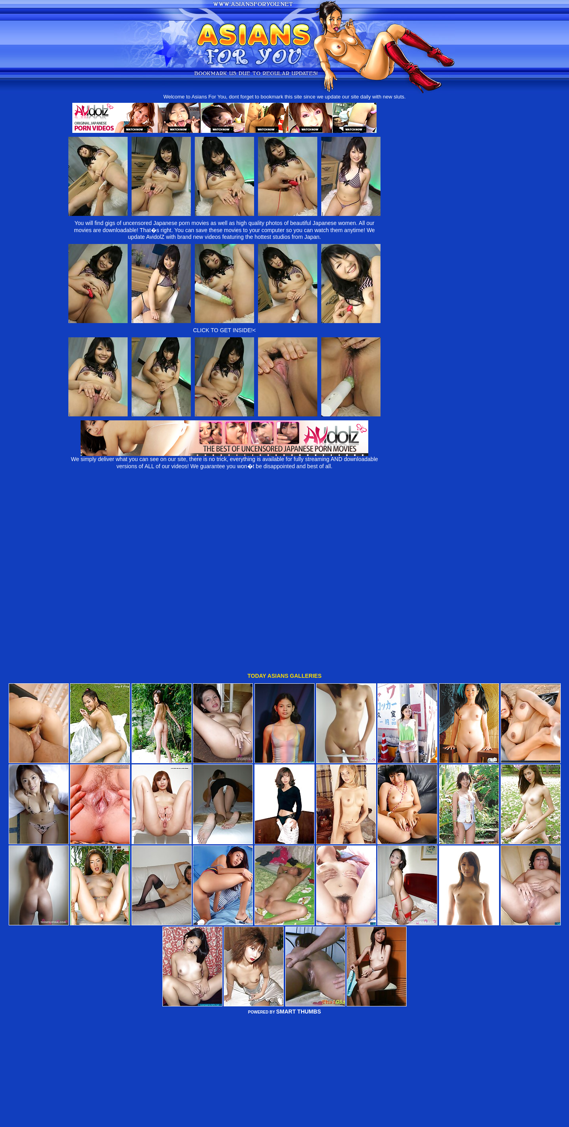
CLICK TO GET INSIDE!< (224, 330)
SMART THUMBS (298, 972)
